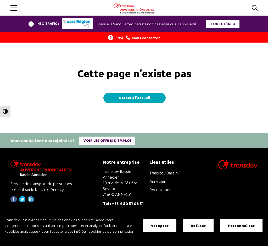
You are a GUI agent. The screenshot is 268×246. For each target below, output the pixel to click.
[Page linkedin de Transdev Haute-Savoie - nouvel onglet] (31, 201)
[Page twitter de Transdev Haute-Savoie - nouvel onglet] (22, 201)
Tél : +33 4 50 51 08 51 (123, 203)
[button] (13, 8)
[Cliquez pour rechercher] (254, 8)
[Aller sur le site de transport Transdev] (238, 168)
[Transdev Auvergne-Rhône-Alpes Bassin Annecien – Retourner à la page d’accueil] (41, 168)
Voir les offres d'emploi (107, 141)
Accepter (159, 225)
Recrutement (161, 189)
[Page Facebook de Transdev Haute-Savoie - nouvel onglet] (13, 201)
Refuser (198, 225)
